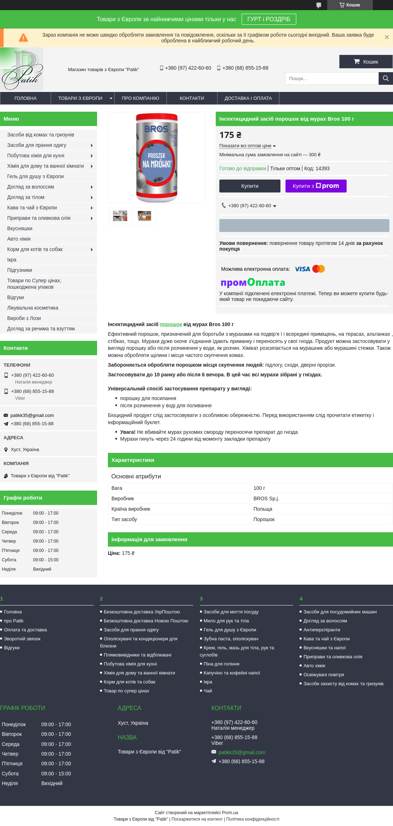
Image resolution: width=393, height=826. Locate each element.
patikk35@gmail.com (32, 415)
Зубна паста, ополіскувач (231, 638)
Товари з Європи (80, 98)
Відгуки (15, 297)
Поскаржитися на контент (197, 819)
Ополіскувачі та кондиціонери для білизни (138, 642)
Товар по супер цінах (126, 690)
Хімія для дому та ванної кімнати (45, 166)
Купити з (316, 186)
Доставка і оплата (248, 98)
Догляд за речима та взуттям (41, 328)
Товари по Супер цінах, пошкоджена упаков (34, 284)
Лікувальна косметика (32, 308)
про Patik (13, 620)
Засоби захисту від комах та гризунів (343, 683)
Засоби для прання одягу (36, 145)
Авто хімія (19, 239)
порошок (171, 324)
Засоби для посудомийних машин (340, 611)
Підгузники (19, 270)
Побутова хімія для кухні (35, 155)
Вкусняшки (19, 228)
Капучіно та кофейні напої (232, 673)
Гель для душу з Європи (35, 176)
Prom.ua (230, 812)
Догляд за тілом (25, 197)
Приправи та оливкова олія (38, 218)
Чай (208, 690)
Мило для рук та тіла (226, 620)
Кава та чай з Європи (32, 207)
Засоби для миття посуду (231, 611)
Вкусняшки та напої (324, 647)
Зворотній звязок (22, 638)
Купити (250, 186)
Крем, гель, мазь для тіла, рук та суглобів (237, 651)
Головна (25, 98)
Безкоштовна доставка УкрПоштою (142, 611)
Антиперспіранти (321, 629)
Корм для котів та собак (35, 249)
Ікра (12, 260)
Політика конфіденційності (252, 819)
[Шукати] (386, 78)
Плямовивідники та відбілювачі (138, 655)
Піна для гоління (221, 664)
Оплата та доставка (25, 629)
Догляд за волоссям (30, 187)
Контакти (192, 98)
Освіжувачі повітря (323, 674)
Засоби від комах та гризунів (40, 135)
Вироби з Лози (24, 318)
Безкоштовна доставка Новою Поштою (146, 620)
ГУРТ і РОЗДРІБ (269, 19)
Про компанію (140, 98)
